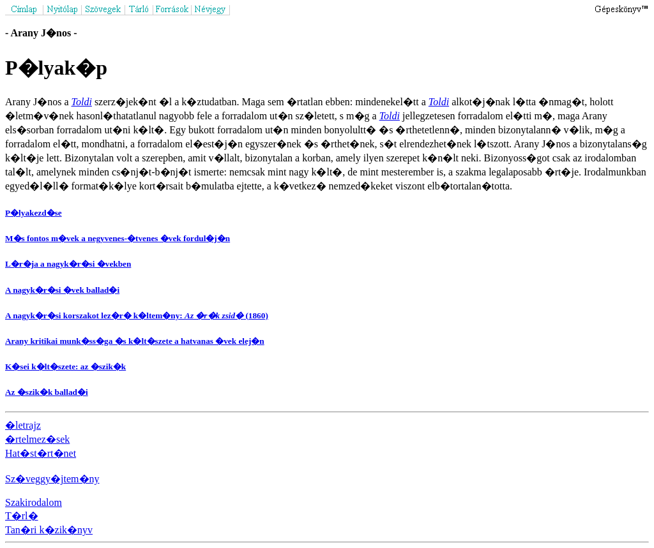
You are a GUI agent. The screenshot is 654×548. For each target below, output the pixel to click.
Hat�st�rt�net (40, 453)
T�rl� (21, 515)
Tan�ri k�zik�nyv (49, 529)
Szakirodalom (33, 502)
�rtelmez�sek (37, 439)
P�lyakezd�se (33, 213)
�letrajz (23, 425)
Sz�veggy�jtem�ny (52, 478)
